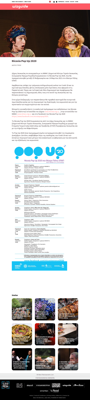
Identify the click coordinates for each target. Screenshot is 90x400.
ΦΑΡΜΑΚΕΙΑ (61, 1)
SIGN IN (67, 1)
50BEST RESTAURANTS (17, 1)
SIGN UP (72, 1)
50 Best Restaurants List (45, 375)
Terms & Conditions (40, 395)
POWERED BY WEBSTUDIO (58, 398)
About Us (59, 395)
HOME (76, 1)
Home (31, 395)
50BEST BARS (27, 1)
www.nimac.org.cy (24, 114)
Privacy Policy (51, 395)
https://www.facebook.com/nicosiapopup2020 (30, 116)
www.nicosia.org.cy (52, 111)
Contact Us (66, 395)
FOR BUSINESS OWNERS (45, 378)
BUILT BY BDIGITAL (38, 398)
